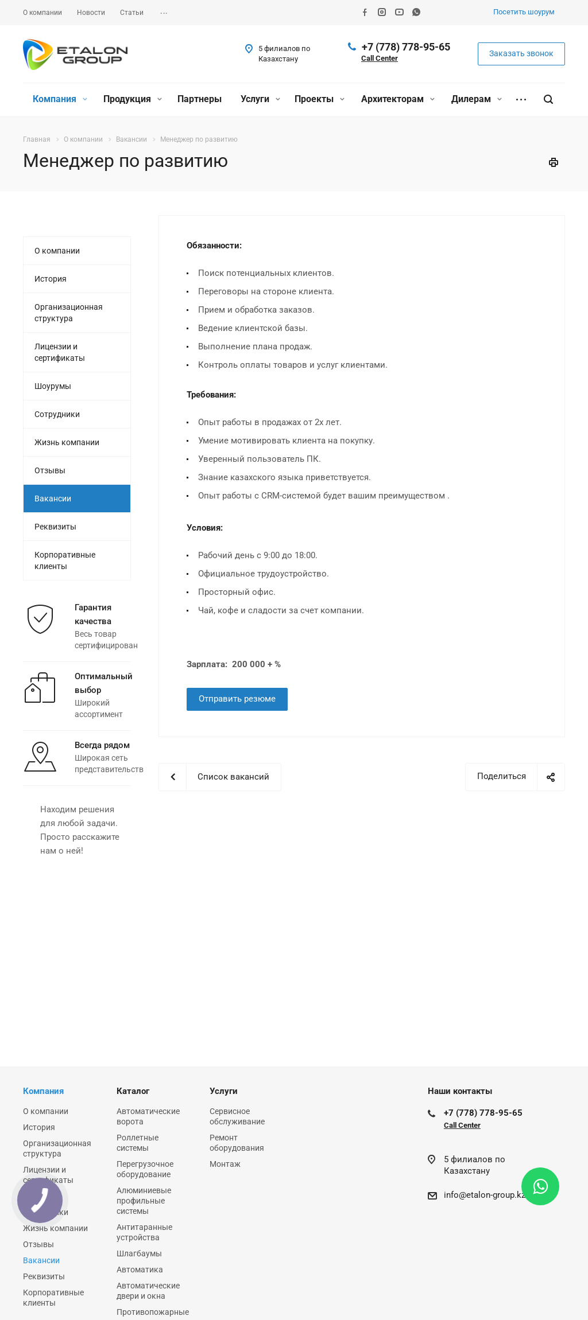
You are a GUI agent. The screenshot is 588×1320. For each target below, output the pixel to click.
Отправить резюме (237, 699)
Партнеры (199, 99)
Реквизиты (55, 526)
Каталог (133, 1091)
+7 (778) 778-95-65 (406, 47)
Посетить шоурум (524, 11)
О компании (57, 250)
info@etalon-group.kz (484, 1195)
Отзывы (49, 470)
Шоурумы (52, 386)
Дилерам (476, 99)
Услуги (260, 99)
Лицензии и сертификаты (59, 352)
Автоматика (140, 1269)
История (50, 278)
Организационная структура (68, 312)
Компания (60, 99)
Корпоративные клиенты (64, 560)
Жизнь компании (66, 442)
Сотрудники (57, 414)
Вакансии (52, 498)
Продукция (132, 99)
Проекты (320, 99)
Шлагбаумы (139, 1253)
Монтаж (225, 1164)
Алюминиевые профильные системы (144, 1201)
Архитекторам (398, 99)
